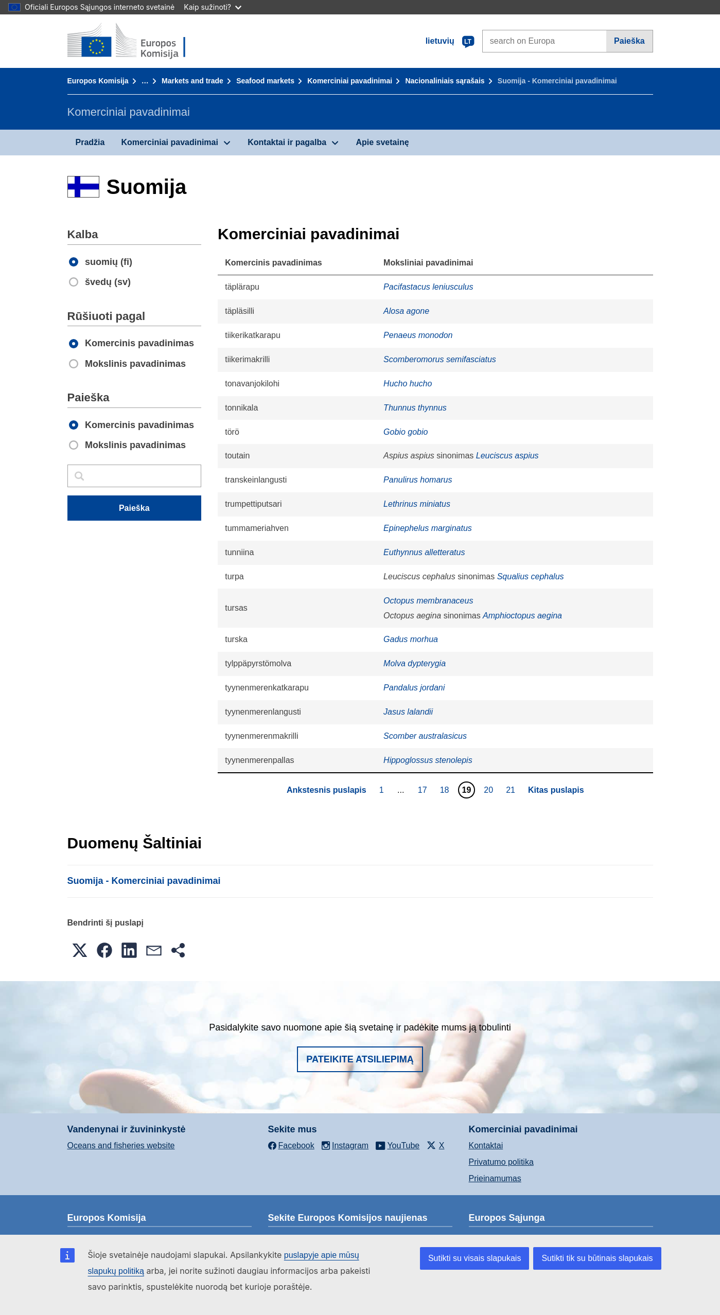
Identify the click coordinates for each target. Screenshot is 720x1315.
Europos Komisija (98, 81)
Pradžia (90, 142)
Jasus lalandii (408, 711)
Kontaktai (486, 1145)
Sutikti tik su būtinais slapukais (597, 1258)
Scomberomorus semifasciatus (439, 359)
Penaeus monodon (417, 335)
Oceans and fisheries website (121, 1145)
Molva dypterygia (414, 663)
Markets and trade (192, 81)
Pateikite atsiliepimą (359, 1059)
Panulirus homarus (417, 479)
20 (490, 789)
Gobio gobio (405, 432)
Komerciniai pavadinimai (349, 81)
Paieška (629, 41)
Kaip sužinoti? (212, 7)
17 (424, 789)
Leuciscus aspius (507, 455)
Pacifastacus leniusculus (428, 286)
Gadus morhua (410, 639)
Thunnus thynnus (415, 407)
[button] (79, 950)
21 (512, 789)
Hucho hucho (407, 383)
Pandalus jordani (414, 687)
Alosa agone (406, 311)
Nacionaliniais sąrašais (444, 81)
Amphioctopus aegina (522, 615)
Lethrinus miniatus (416, 504)
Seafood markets (265, 81)
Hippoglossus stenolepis (427, 760)
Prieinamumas (495, 1178)
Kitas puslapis (556, 790)
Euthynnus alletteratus (424, 552)
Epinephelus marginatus (427, 528)
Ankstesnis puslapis (326, 790)
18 (446, 789)
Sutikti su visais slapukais (474, 1258)
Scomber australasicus (425, 736)
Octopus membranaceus (428, 600)
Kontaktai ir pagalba (287, 142)
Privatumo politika (501, 1162)
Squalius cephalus (530, 576)
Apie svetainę (382, 142)
